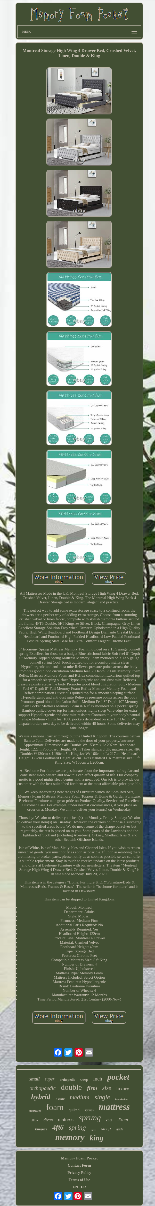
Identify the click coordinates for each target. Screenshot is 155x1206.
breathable (121, 1099)
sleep (106, 1128)
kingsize (41, 1129)
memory (69, 1137)
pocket (118, 1077)
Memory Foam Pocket (79, 1158)
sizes (93, 1130)
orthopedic (67, 1080)
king (96, 1138)
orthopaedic (42, 1088)
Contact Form (79, 1165)
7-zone (59, 1099)
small (34, 1079)
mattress (114, 1107)
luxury (122, 1088)
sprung (90, 1117)
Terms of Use (79, 1180)
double (71, 1087)
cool (109, 1120)
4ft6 (58, 1127)
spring (77, 1127)
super (50, 1079)
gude (119, 1129)
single (102, 1097)
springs (89, 1110)
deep (84, 1079)
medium (79, 1097)
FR (83, 1187)
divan (48, 1120)
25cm (122, 1119)
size (106, 1088)
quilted (74, 1110)
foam (55, 1107)
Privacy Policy (79, 1173)
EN (75, 1187)
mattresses (35, 1110)
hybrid (40, 1097)
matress (66, 1119)
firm (92, 1088)
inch (97, 1079)
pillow (34, 1120)
